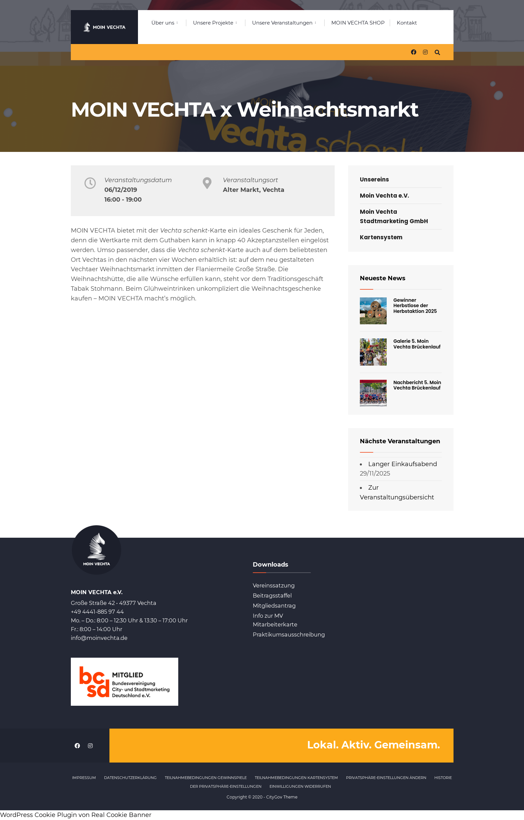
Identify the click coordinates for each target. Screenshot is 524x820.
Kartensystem (381, 237)
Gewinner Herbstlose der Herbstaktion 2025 (415, 306)
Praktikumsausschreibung (289, 634)
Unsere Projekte (213, 22)
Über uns (162, 22)
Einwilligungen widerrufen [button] (300, 786)
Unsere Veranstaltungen (282, 22)
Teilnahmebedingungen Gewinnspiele (206, 777)
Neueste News (383, 278)
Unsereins (374, 179)
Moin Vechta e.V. (384, 196)
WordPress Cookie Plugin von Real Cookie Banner (75, 815)
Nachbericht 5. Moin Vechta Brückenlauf (417, 385)
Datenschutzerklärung (130, 777)
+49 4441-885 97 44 (97, 611)
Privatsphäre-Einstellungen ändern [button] (386, 777)
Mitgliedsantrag (274, 605)
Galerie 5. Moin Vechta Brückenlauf (416, 344)
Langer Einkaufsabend (402, 464)
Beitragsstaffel (272, 595)
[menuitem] (168, 21)
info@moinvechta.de (99, 637)
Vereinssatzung (274, 585)
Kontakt (407, 22)
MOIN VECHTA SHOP (358, 22)
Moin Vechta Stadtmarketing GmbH (394, 216)
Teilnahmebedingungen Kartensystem (296, 777)
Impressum (84, 777)
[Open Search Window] (437, 52)
